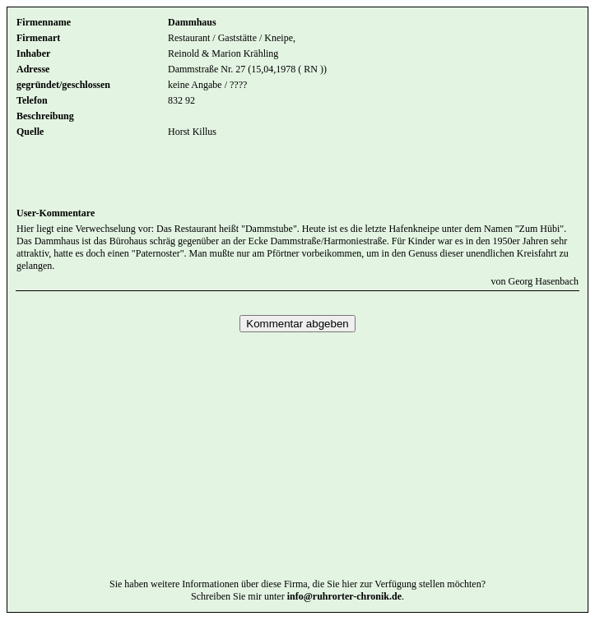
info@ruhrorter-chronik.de (344, 621)
